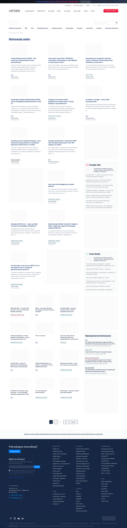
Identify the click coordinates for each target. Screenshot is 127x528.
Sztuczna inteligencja (111, 28)
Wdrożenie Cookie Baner (82, 466)
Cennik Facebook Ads (58, 501)
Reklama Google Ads (15, 28)
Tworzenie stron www (82, 461)
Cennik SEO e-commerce (59, 496)
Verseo (33, 523)
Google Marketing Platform (60, 476)
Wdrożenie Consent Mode (83, 468)
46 (66, 422)
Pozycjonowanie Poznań (107, 466)
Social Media (69, 28)
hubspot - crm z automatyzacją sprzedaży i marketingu (53, 526)
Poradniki (78, 496)
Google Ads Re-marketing (59, 454)
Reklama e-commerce (82, 458)
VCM (32, 28)
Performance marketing (59, 478)
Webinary (78, 494)
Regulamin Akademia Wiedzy (109, 523)
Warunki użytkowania (82, 523)
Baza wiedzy (79, 503)
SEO (26, 28)
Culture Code (104, 501)
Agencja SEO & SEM (14, 32)
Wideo (78, 501)
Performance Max (57, 473)
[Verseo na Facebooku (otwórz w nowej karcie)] (11, 518)
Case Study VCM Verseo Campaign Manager (98, 352)
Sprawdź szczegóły (85, 1)
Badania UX (56, 504)
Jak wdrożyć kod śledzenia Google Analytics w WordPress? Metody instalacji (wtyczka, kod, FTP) (100, 343)
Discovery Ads (56, 471)
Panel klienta (67, 5)
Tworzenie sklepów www (82, 463)
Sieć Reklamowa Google (59, 461)
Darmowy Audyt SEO (78, 5)
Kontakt (87, 5)
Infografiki (78, 499)
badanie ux (38, 526)
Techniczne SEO (105, 470)
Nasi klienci (104, 489)
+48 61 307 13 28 (104, 5)
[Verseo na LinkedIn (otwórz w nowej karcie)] (23, 518)
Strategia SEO (105, 468)
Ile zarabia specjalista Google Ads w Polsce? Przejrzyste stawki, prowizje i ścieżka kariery (98, 360)
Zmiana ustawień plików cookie (67, 523)
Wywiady (79, 28)
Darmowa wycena (111, 11)
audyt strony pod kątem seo (73, 526)
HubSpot (99, 28)
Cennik (85, 11)
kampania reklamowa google (86, 526)
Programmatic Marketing (82, 449)
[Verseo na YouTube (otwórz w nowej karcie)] (19, 518)
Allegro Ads (56, 483)
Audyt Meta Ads (80, 478)
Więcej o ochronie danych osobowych (16, 477)
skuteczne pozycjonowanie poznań (27, 526)
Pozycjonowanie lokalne (107, 451)
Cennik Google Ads (58, 499)
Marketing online (57, 28)
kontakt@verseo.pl (16, 498)
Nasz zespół (77, 11)
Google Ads (56, 449)
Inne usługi (51, 11)
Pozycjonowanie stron (107, 449)
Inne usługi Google (54, 116)
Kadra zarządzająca (106, 481)
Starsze (73, 422)
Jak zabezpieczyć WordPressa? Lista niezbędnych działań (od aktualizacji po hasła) (100, 370)
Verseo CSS (56, 458)
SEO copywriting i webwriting (109, 463)
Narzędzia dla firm (42, 28)
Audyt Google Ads (81, 476)
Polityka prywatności (95, 523)
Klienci (59, 11)
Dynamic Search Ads (58, 466)
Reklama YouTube (57, 451)
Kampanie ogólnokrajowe (82, 454)
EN (93, 5)
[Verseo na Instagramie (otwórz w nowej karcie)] (15, 518)
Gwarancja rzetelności (107, 493)
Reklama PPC (41, 11)
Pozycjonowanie (29, 11)
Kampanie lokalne (80, 451)
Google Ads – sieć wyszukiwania (61, 463)
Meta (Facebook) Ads (58, 486)
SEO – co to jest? (105, 473)
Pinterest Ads (56, 481)
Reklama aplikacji (57, 468)
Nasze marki (104, 491)
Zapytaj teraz (15, 451)
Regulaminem (11, 473)
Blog (77, 491)
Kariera (103, 498)
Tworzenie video (80, 473)
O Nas (92, 11)
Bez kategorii (89, 367)
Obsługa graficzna (81, 471)
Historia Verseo (105, 496)
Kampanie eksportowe (82, 456)
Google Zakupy (56, 456)
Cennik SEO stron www (59, 494)
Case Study (67, 11)
